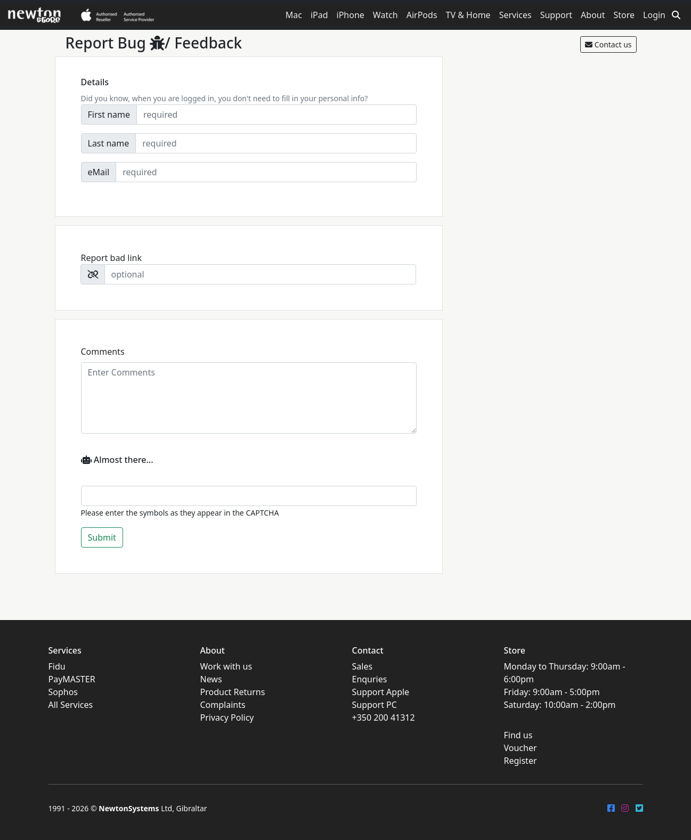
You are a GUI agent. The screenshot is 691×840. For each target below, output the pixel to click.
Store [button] (624, 15)
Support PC (374, 705)
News (211, 679)
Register (520, 760)
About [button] (593, 15)
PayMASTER (71, 679)
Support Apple (381, 692)
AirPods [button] (422, 15)
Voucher (520, 748)
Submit (102, 537)
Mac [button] (294, 15)
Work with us (226, 666)
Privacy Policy (227, 717)
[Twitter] (639, 808)
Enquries (369, 679)
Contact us (608, 44)
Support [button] (556, 15)
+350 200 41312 (383, 717)
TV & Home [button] (468, 15)
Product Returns (232, 692)
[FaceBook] (611, 808)
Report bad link (111, 258)
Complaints (223, 705)
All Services (70, 705)
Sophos (63, 692)
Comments (103, 351)
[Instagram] (625, 808)
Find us (518, 735)
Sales (362, 666)
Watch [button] (385, 15)
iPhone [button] (350, 15)
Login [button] (654, 15)
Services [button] (515, 15)
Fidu (57, 666)
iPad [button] (319, 15)
